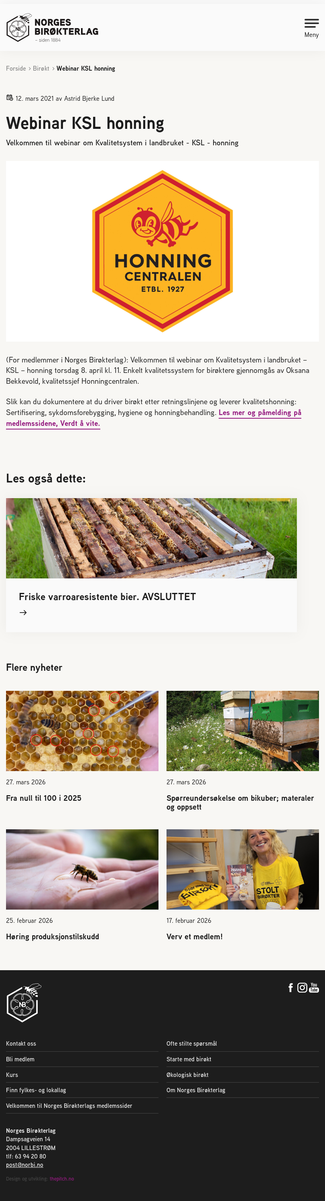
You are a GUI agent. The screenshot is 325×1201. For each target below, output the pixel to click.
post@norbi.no (24, 1164)
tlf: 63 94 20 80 (26, 1156)
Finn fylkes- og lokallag (36, 1090)
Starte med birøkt (189, 1059)
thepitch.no (62, 1179)
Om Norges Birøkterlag (196, 1090)
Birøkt (41, 68)
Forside (16, 68)
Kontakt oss (21, 1043)
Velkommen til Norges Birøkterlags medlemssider (69, 1105)
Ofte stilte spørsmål (192, 1043)
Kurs (12, 1075)
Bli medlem (20, 1059)
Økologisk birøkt (188, 1075)
